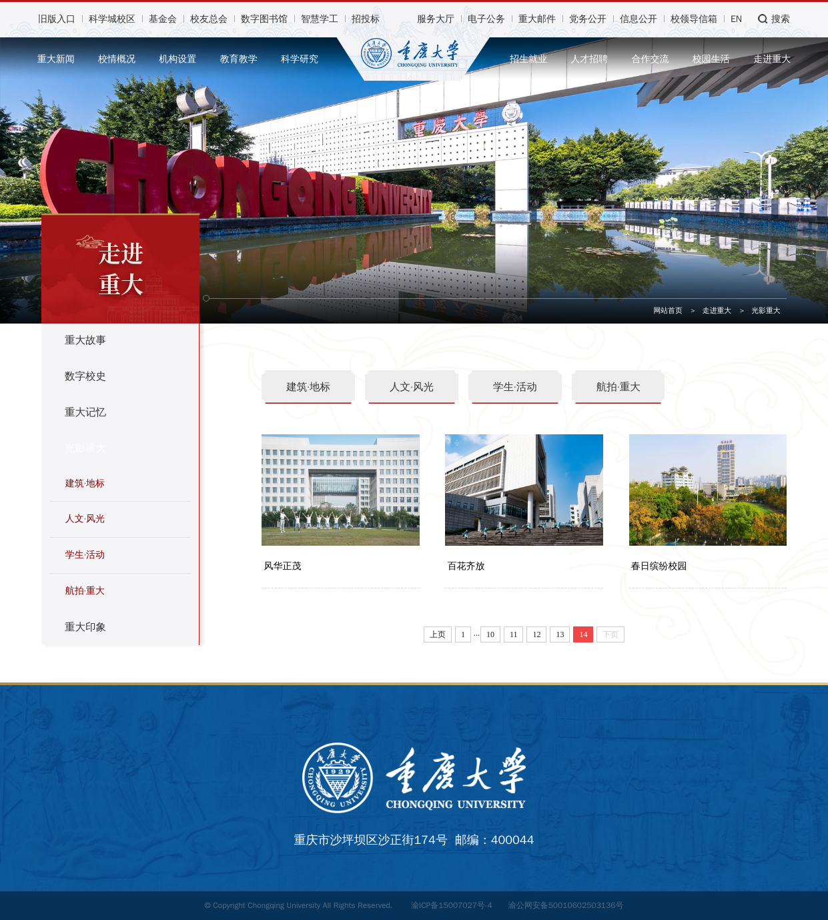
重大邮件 (537, 19)
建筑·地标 (85, 483)
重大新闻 (56, 59)
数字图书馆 (264, 19)
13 (560, 636)
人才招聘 (589, 59)
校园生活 (711, 59)
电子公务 (486, 19)
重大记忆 (85, 412)
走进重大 (772, 59)
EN (736, 19)
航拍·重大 (85, 590)
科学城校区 (112, 19)
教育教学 (239, 59)
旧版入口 (56, 19)
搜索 (780, 19)
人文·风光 (85, 518)
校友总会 (209, 19)
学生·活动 (85, 554)
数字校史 (85, 376)
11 (514, 636)
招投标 (366, 19)
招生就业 (528, 59)
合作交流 (650, 59)
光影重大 (765, 310)
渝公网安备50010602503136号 (566, 905)
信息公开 (638, 19)
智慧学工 (319, 19)
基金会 (163, 19)
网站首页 (667, 310)
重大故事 (85, 340)
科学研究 (299, 59)
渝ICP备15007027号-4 (451, 905)
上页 (438, 636)
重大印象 (85, 627)
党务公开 (587, 19)
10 (490, 636)
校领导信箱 (694, 19)
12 (536, 636)
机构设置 (177, 59)
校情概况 (116, 59)
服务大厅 (435, 19)
